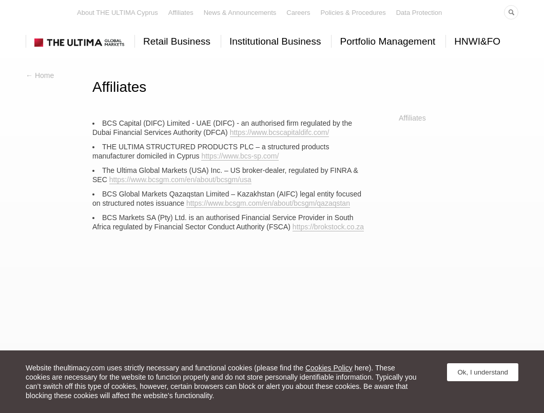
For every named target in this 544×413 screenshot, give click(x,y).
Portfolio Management (387, 41)
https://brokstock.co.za (328, 227)
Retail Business (176, 41)
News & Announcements (240, 12)
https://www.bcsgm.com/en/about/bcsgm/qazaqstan (268, 203)
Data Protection (419, 12)
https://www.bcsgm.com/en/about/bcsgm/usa (180, 179)
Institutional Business (275, 41)
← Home (40, 75)
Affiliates (180, 12)
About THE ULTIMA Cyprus (117, 12)
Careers (298, 12)
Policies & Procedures (353, 12)
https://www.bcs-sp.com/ (240, 156)
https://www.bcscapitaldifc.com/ (279, 132)
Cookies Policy (329, 368)
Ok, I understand (482, 372)
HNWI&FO (477, 41)
